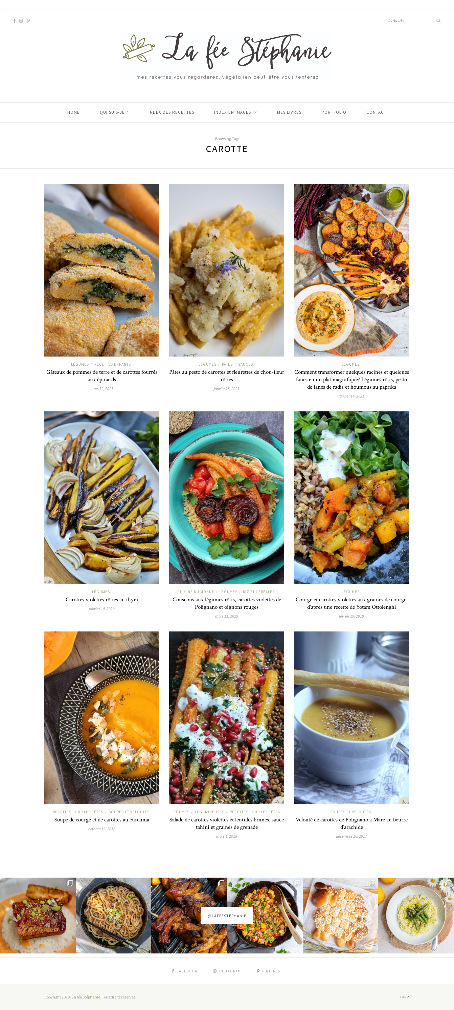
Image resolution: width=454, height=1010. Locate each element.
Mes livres (289, 112)
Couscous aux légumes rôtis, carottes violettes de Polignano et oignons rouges (227, 603)
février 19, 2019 (351, 616)
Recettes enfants (112, 364)
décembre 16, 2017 (351, 836)
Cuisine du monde (195, 591)
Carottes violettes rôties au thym (102, 599)
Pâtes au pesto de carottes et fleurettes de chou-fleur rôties (226, 375)
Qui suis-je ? (114, 112)
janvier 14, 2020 (102, 608)
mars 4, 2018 (226, 836)
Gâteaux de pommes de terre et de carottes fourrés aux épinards (101, 375)
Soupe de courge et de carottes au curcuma (101, 819)
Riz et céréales (259, 591)
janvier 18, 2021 (227, 388)
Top (405, 997)
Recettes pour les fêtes (78, 812)
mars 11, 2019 (226, 616)
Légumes (80, 364)
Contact (376, 112)
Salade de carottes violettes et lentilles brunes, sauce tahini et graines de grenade (226, 823)
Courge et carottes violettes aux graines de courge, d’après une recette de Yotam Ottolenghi (352, 603)
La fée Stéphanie (86, 997)
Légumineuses (209, 812)
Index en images (232, 112)
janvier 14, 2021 (351, 396)
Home (73, 112)
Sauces (245, 364)
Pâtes (227, 364)
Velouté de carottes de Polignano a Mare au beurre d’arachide (352, 823)
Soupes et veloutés (129, 812)
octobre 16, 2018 (101, 828)
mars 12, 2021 (101, 388)
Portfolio (333, 112)
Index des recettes (171, 112)
